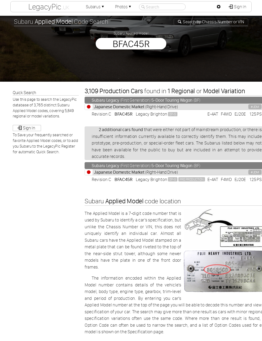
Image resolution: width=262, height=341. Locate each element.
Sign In (239, 6)
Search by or (213, 21)
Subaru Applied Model (131, 33)
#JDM (255, 106)
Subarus (95, 6)
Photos (123, 6)
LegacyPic (48, 7)
